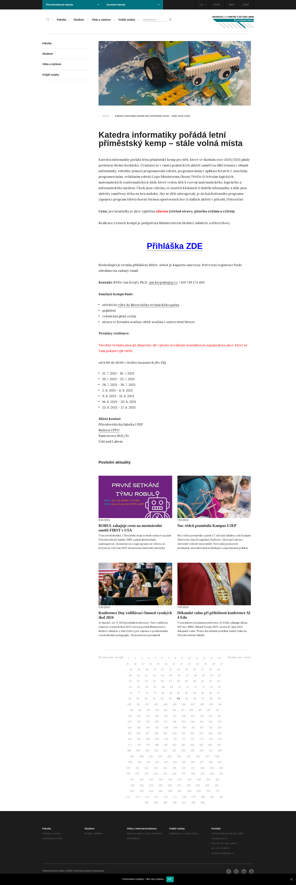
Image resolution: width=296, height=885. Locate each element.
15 (127, 664)
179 (148, 745)
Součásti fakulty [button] (133, 4)
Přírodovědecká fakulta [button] (72, 4)
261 (217, 785)
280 (203, 797)
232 (137, 773)
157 (147, 733)
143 (219, 721)
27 (221, 664)
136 (157, 721)
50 (211, 675)
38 (210, 669)
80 (163, 693)
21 (174, 664)
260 (207, 785)
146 (148, 727)
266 (170, 791)
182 (174, 745)
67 (155, 687)
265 (161, 791)
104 (165, 704)
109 (211, 704)
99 (219, 698)
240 (212, 773)
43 (154, 675)
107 (193, 704)
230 (221, 768)
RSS (69, 870)
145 (139, 727)
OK (170, 879)
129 (193, 716)
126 (166, 716)
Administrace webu (53, 870)
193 (174, 750)
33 (170, 669)
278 (184, 797)
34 (178, 669)
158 (156, 733)
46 (178, 675)
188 (129, 750)
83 (186, 693)
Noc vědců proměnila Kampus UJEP (207, 526)
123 (139, 716)
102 (147, 704)
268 (189, 791)
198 (220, 750)
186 (210, 745)
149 (175, 727)
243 (142, 779)
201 (151, 756)
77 (139, 693)
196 (202, 750)
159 (165, 733)
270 (208, 791)
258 (188, 785)
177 (130, 745)
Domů (105, 115)
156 (138, 733)
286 (175, 802)
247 (180, 779)
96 (194, 698)
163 (201, 733)
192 (165, 750)
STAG (217, 4)
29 (138, 669)
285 (165, 802)
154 (220, 727)
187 (219, 745)
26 (213, 664)
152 (202, 727)
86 (210, 693)
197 (211, 750)
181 (165, 745)
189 (138, 750)
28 (131, 669)
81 (171, 693)
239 (202, 773)
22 (181, 664)
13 (212, 658)
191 (156, 750)
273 (138, 797)
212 (157, 762)
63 (218, 681)
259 (198, 785)
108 (202, 704)
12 (204, 658)
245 (161, 779)
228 (202, 768)
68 (163, 687)
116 (174, 710)
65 (138, 687)
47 (187, 675)
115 (165, 710)
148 (166, 727)
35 (186, 669)
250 (208, 779)
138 (174, 721)
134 (139, 721)
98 (211, 698)
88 (130, 698)
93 (170, 698)
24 (197, 664)
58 (178, 681)
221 (137, 768)
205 (189, 756)
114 (157, 710)
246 (170, 779)
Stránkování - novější (111, 657)
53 (138, 681)
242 (132, 779)
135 (148, 721)
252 (133, 785)
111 (131, 710)
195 (192, 750)
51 (219, 675)
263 (142, 791)
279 (193, 797)
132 (219, 716)
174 (202, 739)
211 (148, 762)
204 (179, 756)
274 (147, 797)
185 (201, 745)
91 (154, 698)
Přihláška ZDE (175, 246)
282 (221, 797)
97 (203, 698)
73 (203, 687)
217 (202, 762)
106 (184, 704)
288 (193, 802)
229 (212, 768)
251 (217, 779)
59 (186, 681)
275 (156, 797)
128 (184, 716)
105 (175, 704)
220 (128, 768)
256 (170, 785)
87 (218, 693)
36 (194, 669)
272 (128, 797)
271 (217, 791)
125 (157, 716)
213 (166, 762)
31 (155, 669)
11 (197, 658)
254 (151, 785)
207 (208, 756)
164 (211, 733)
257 (179, 785)
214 (175, 762)
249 (199, 779)
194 (183, 750)
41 (138, 675)
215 (184, 762)
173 (192, 739)
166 (130, 739)
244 (151, 779)
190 (147, 750)
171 (175, 739)
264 (151, 791)
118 (191, 710)
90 (146, 698)
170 (166, 739)
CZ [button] (203, 4)
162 (192, 733)
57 (170, 681)
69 (171, 687)
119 (200, 710)
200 (141, 756)
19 (158, 664)
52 (130, 681)
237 (184, 773)
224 (165, 768)
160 (175, 733)
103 (156, 704)
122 (130, 716)
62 (210, 681)
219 (219, 762)
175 (210, 739)
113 (148, 710)
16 (135, 664)
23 (189, 664)
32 (162, 669)
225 (174, 768)
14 (219, 658)
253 (142, 785)
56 (162, 681)
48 (195, 675)
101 (138, 704)
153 (211, 727)
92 (162, 698)
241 (221, 773)
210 (139, 762)
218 (210, 762)
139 (183, 721)
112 (140, 710)
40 (130, 675)
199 (132, 756)
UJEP (246, 4)
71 (187, 687)
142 (210, 721)
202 (160, 756)
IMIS (231, 4)
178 (139, 745)
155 (129, 733)
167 (139, 739)
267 (180, 791)
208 (217, 756)
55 (154, 681)
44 (162, 675)
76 (131, 693)
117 (182, 710)
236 (174, 773)
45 (170, 675)
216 (193, 762)
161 (183, 733)
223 (156, 768)
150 (184, 727)
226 (184, 768)
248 (189, 779)
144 (130, 727)
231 (128, 773)
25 (205, 664)
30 (147, 669)
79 (154, 693)
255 (161, 785)
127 (175, 716)
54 (146, 681)
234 (156, 773)
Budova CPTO (109, 430)
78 (147, 693)
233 (146, 773)
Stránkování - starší (239, 657)
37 (202, 669)
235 (165, 773)
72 (195, 687)
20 (166, 664)
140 (193, 721)
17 (143, 664)
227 (193, 768)
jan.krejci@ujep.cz (163, 282)
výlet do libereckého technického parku (148, 305)
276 (165, 797)
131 (210, 716)
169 (157, 739)
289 (202, 802)
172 (184, 739)
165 (220, 733)
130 (202, 716)
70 (179, 687)
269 (199, 791)
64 (130, 687)
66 (146, 687)
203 (169, 756)
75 (219, 687)
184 (192, 745)
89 (137, 698)
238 (193, 773)
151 (193, 727)
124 (148, 716)
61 (202, 681)
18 (150, 664)
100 (129, 704)
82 (178, 693)
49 (203, 675)
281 (212, 797)
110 (220, 704)
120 (209, 710)
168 (148, 739)
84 (194, 693)
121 (217, 710)
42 (146, 675)
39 (218, 669)
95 (186, 698)
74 (211, 687)
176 (219, 739)
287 (184, 802)
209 (130, 762)
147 (157, 727)
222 (146, 768)
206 (198, 756)
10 (189, 658)
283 (147, 802)
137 (165, 721)
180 (157, 745)
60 (194, 681)
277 (175, 797)
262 (132, 791)
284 (156, 802)
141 (201, 721)
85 (202, 693)
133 (130, 721)
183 (183, 745)
